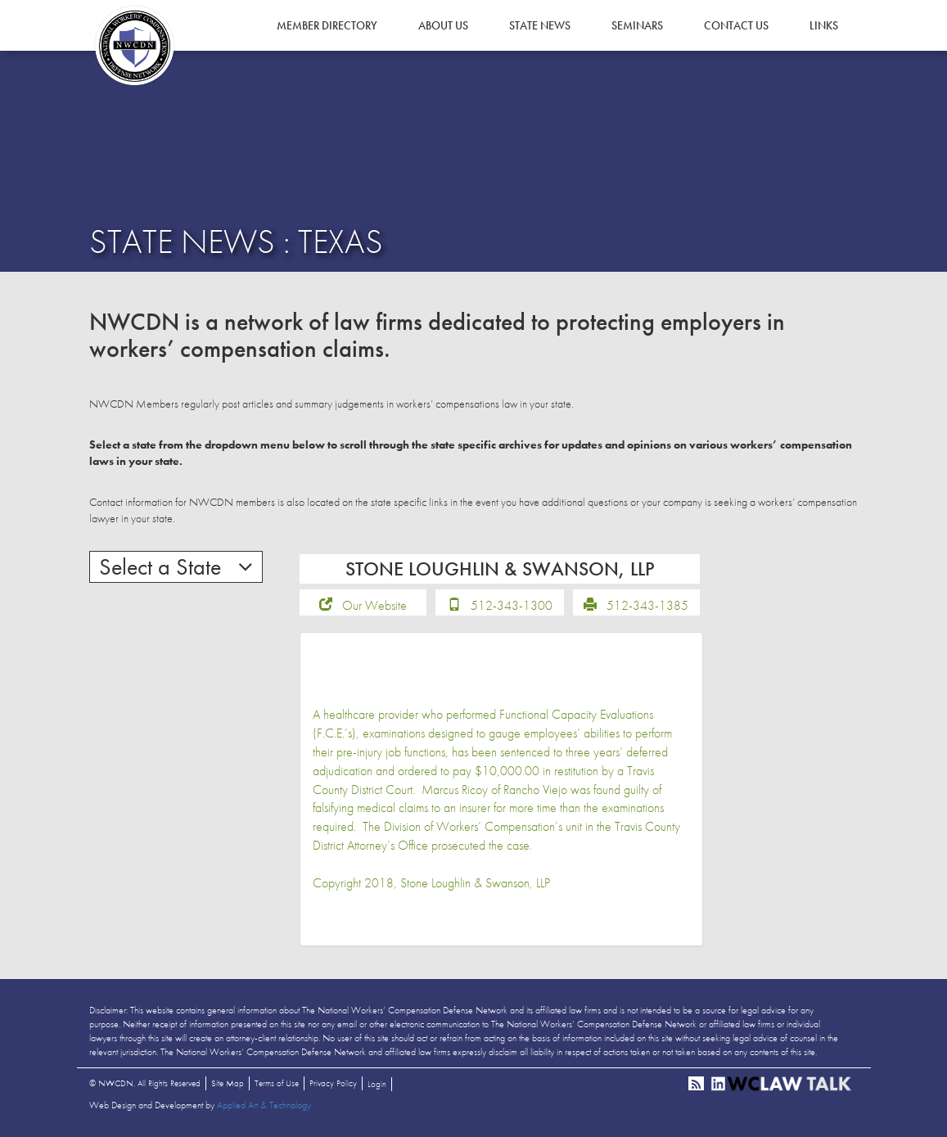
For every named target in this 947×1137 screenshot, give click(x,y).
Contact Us (736, 25)
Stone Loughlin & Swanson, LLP (475, 882)
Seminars (637, 25)
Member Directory (327, 25)
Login (377, 1084)
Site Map (227, 1083)
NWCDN (134, 46)
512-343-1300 (511, 605)
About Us (443, 25)
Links (823, 25)
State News (539, 25)
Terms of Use (277, 1083)
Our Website (374, 605)
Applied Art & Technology (264, 1105)
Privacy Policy (333, 1083)
